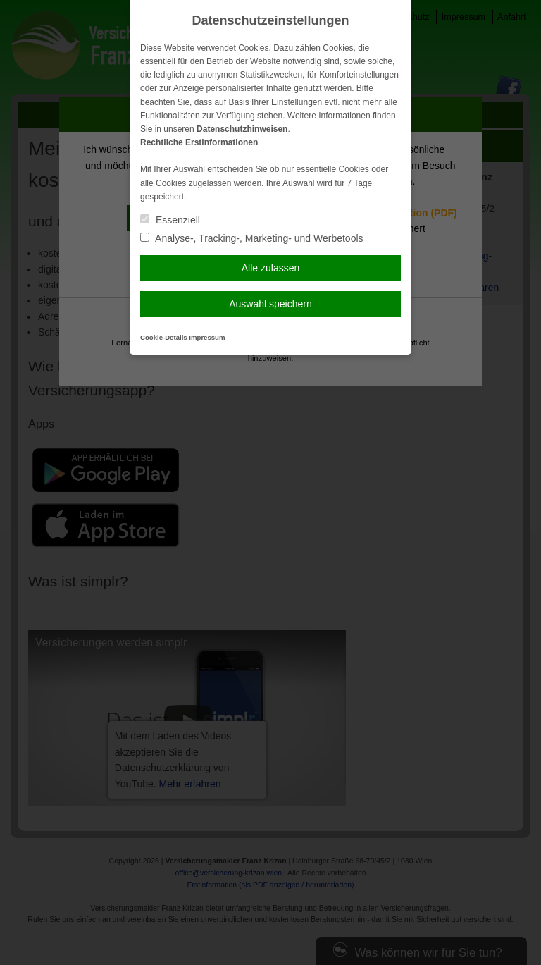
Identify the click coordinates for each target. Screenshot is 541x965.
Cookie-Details (163, 337)
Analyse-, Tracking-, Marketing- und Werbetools (251, 238)
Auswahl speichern (270, 303)
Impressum (207, 337)
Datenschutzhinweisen (242, 129)
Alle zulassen (271, 267)
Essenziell (170, 220)
